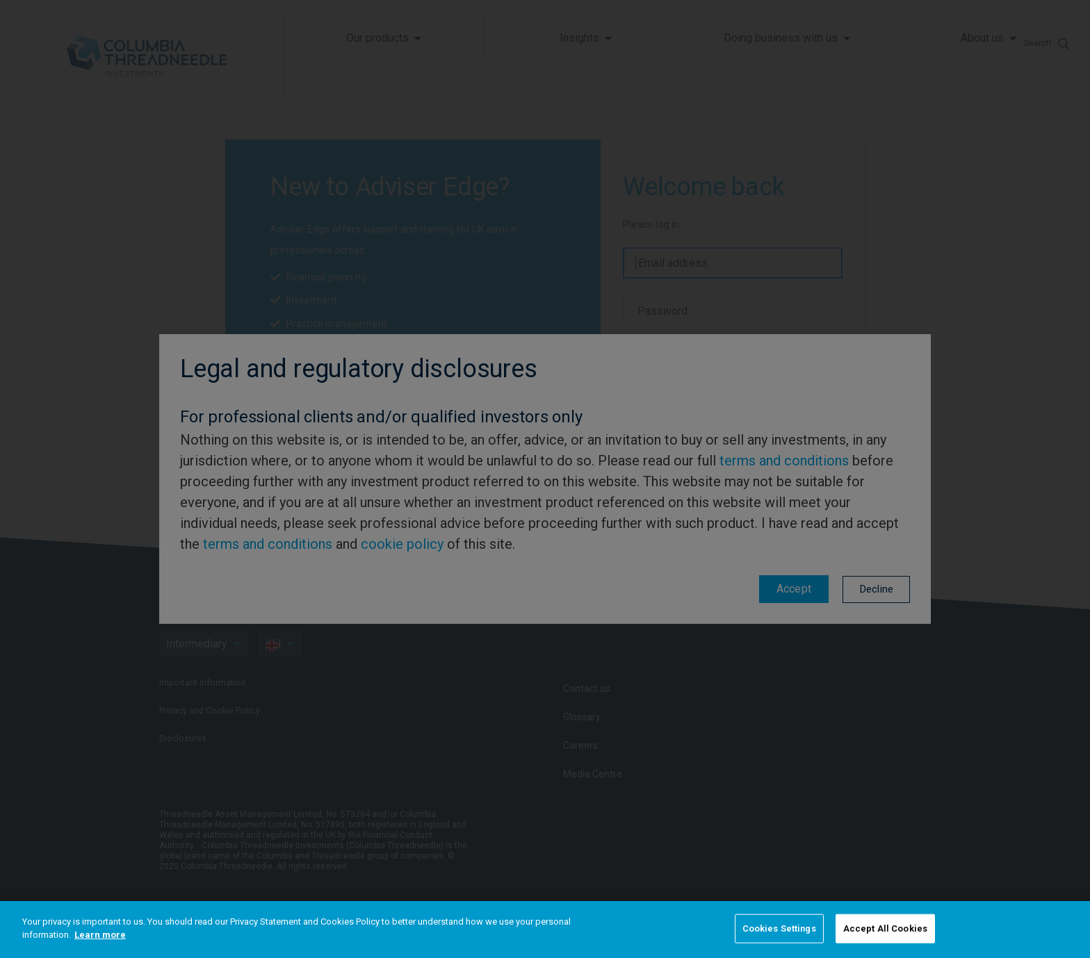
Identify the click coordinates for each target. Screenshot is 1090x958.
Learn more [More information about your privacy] (100, 935)
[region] (545, 929)
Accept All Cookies (885, 928)
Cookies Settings (779, 928)
